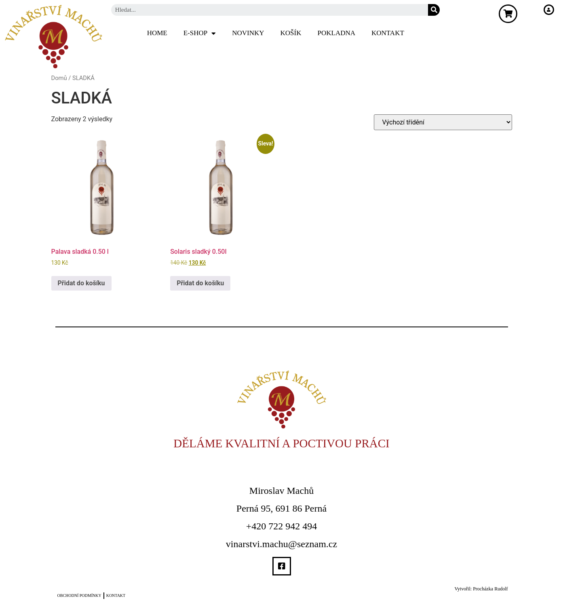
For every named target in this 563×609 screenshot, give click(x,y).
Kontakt (387, 33)
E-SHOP (199, 33)
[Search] (434, 10)
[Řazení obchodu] (443, 122)
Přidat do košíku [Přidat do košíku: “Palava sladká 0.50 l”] (81, 283)
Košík (291, 33)
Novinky (248, 33)
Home (157, 33)
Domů (59, 78)
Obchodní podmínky (79, 595)
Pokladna (337, 33)
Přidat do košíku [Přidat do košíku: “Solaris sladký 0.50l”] (200, 283)
